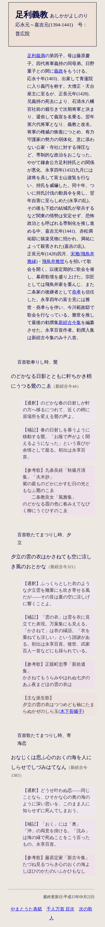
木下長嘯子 (71, 711)
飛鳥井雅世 (53, 261)
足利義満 (36, 55)
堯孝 (76, 292)
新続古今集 (70, 322)
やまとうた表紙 (26, 909)
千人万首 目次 (60, 909)
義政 (58, 71)
